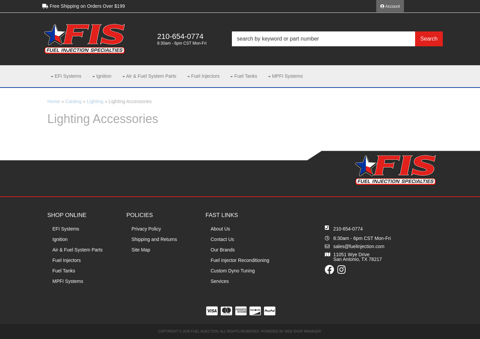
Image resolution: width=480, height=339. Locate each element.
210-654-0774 (348, 229)
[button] (337, 38)
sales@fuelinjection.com (358, 246)
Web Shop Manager (303, 331)
